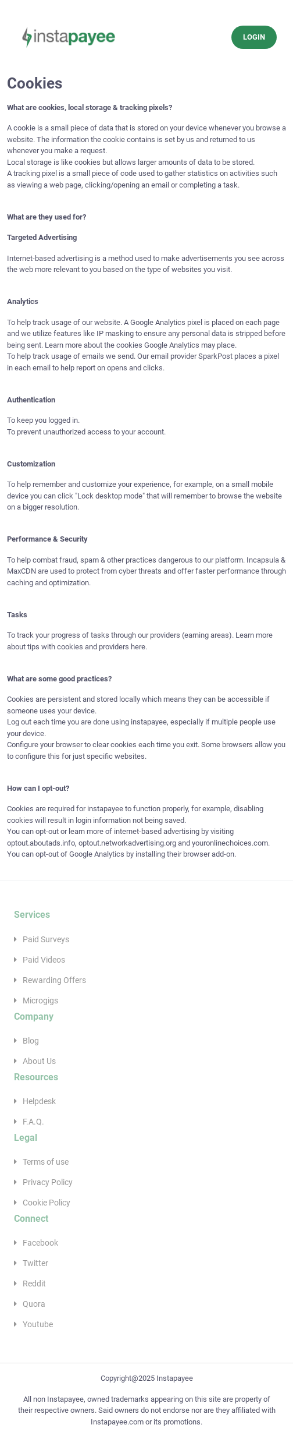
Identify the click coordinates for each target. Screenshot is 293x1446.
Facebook (40, 1242)
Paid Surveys (46, 939)
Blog (31, 1040)
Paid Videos (44, 959)
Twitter (35, 1263)
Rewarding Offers (54, 980)
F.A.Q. (33, 1121)
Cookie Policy (46, 1202)
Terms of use (46, 1161)
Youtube (38, 1324)
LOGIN (254, 37)
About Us (39, 1061)
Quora (34, 1304)
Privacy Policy (48, 1182)
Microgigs (40, 1000)
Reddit (34, 1283)
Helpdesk (39, 1101)
